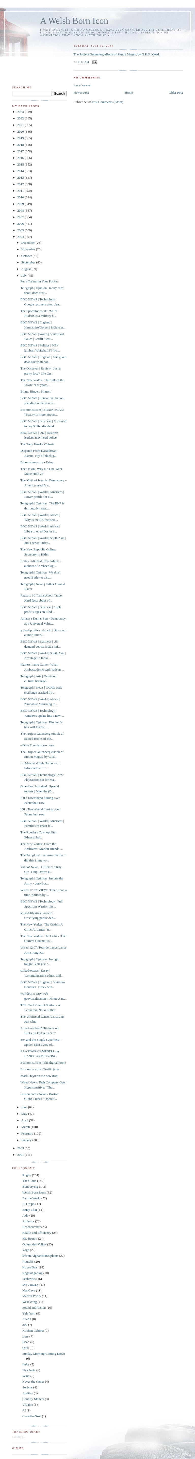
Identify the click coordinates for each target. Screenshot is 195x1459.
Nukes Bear (30, 1267)
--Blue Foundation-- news (37, 745)
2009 (21, 204)
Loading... (19, 1437)
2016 (21, 158)
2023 (21, 112)
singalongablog (32, 1273)
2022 (21, 118)
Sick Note (29, 1370)
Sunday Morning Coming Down (43, 1353)
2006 (21, 223)
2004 (21, 237)
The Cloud (29, 1181)
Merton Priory (31, 1296)
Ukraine (27, 1404)
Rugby (26, 1175)
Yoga (25, 1250)
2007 (21, 217)
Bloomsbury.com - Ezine (36, 462)
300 (24, 1325)
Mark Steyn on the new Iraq (38, 1076)
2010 (21, 197)
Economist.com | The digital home (43, 1062)
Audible (27, 1393)
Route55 (28, 1261)
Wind (25, 1376)
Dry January (30, 1284)
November (28, 249)
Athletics (28, 1221)
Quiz (25, 1348)
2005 (21, 230)
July (24, 275)
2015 (21, 164)
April (25, 1120)
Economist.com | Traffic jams (39, 1069)
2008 (21, 210)
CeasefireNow (31, 1416)
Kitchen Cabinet (33, 1330)
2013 (21, 177)
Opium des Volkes (34, 1244)
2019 (21, 138)
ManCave (28, 1290)
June (24, 1107)
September (28, 262)
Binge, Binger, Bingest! (36, 391)
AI (24, 1410)
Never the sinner (33, 1381)
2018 (21, 145)
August (26, 269)
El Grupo (28, 1204)
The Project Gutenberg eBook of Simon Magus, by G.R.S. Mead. (117, 54)
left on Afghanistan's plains (40, 1256)
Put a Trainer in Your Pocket (39, 281)
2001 (21, 1155)
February (27, 1133)
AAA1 (26, 1319)
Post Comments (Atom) (107, 102)
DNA (25, 1342)
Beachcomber (31, 1227)
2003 (21, 1148)
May (24, 1114)
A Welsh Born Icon (74, 21)
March (26, 1127)
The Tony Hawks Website (37, 444)
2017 (21, 151)
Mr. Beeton (29, 1238)
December (28, 242)
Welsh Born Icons (34, 1192)
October (27, 256)
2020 (21, 131)
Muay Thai (29, 1209)
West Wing (29, 1302)
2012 (21, 184)
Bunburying (30, 1186)
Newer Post (81, 92)
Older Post (176, 92)
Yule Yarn (28, 1313)
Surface (27, 1387)
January (26, 1140)
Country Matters (33, 1399)
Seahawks (29, 1279)
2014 (21, 171)
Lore (25, 1336)
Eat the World (31, 1198)
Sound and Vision (34, 1307)
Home (129, 92)
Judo (25, 1215)
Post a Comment (82, 85)
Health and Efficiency (36, 1233)
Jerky (25, 1364)
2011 (21, 191)
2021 (21, 125)
